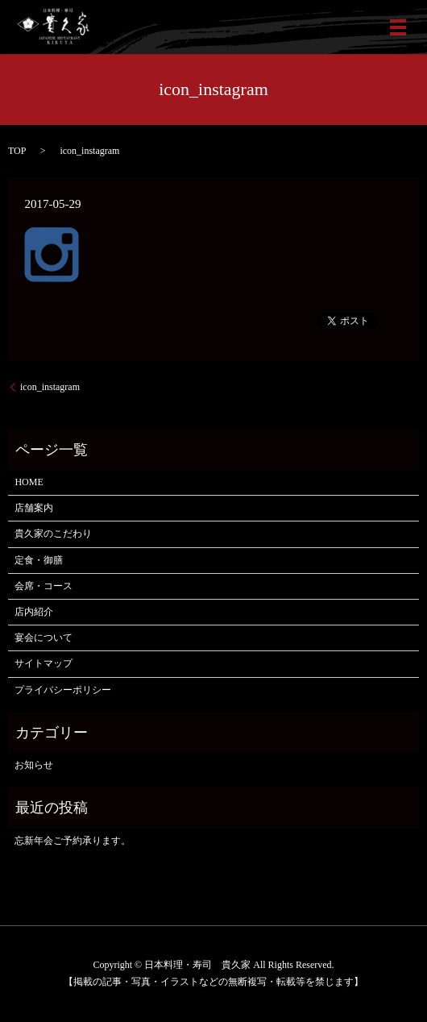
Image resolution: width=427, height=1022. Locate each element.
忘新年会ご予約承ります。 (73, 840)
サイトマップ (44, 663)
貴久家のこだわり (53, 533)
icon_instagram (50, 387)
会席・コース (44, 586)
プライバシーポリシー (63, 690)
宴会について (44, 637)
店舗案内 (34, 507)
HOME (29, 482)
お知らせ (34, 765)
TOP (17, 150)
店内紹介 (34, 611)
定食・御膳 (39, 560)
